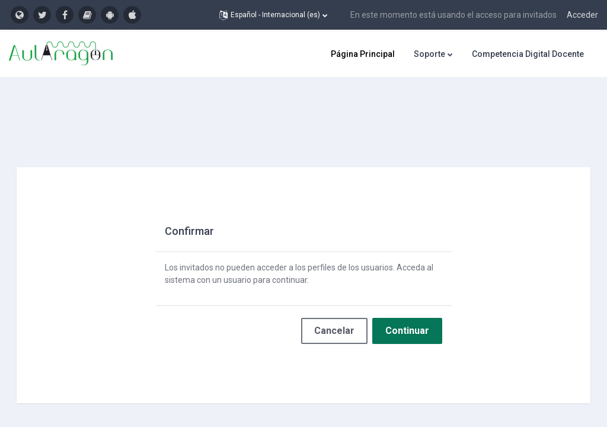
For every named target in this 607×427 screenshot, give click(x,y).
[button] (273, 15)
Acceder (582, 15)
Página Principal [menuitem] (363, 54)
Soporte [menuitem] (429, 54)
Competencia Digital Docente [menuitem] (528, 54)
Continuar (407, 310)
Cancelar (334, 310)
